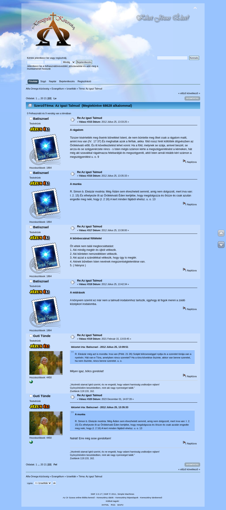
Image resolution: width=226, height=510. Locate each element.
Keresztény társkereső (151, 497)
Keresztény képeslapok (126, 497)
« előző (182, 93)
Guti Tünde (42, 336)
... (39, 98)
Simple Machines (125, 494)
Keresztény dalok (105, 497)
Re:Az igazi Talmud (89, 118)
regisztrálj (61, 58)
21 (45, 98)
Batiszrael (41, 118)
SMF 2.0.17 (96, 494)
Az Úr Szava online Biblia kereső (79, 497)
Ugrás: (30, 483)
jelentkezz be (42, 58)
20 (41, 98)
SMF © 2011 (110, 494)
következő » (193, 93)
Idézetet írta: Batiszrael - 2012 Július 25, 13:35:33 (99, 407)
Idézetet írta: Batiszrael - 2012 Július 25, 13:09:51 (99, 347)
